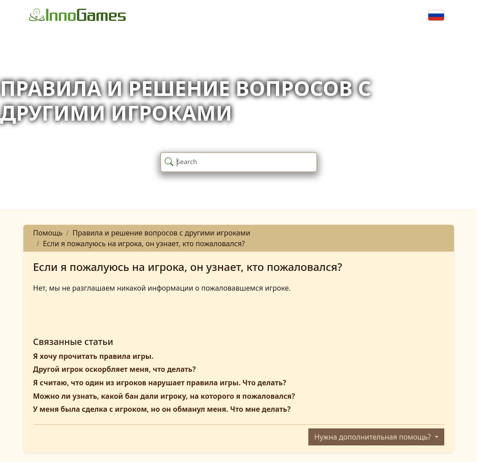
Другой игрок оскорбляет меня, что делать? (114, 369)
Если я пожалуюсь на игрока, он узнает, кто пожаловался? (144, 243)
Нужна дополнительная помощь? (373, 437)
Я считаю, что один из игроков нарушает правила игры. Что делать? (159, 383)
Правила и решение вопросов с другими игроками (161, 233)
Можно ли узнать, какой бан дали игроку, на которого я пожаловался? (164, 396)
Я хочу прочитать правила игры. (93, 356)
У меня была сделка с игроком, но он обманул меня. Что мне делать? (162, 409)
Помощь (48, 233)
